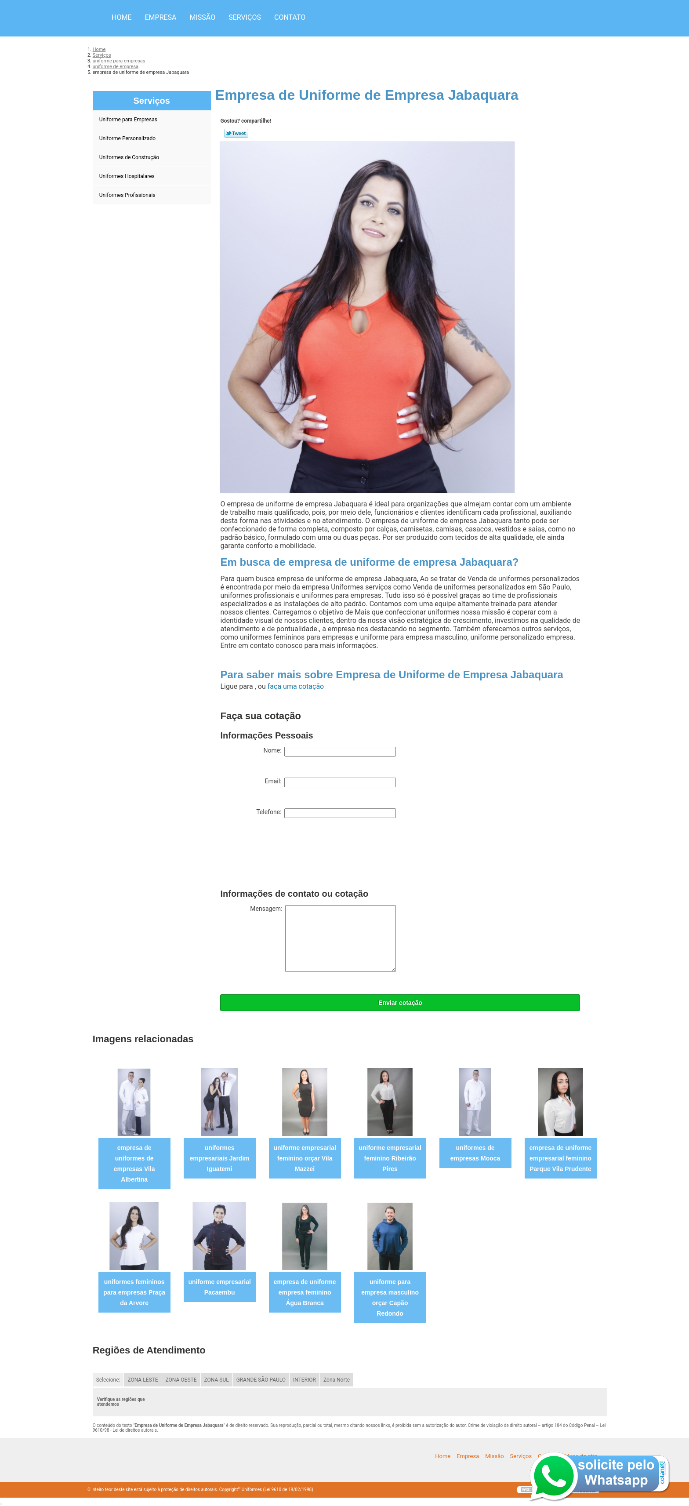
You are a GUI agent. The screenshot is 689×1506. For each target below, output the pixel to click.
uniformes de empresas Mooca (475, 1153)
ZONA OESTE (181, 1380)
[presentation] (287, 855)
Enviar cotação (400, 1002)
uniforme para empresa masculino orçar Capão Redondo (390, 1297)
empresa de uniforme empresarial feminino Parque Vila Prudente (560, 1158)
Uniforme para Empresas (129, 119)
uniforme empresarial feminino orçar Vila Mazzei (304, 1158)
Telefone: (326, 813)
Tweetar (236, 133)
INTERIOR (304, 1380)
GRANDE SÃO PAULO (261, 1380)
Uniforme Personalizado (128, 138)
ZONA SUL (216, 1380)
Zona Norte (336, 1380)
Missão (203, 17)
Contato (289, 17)
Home (121, 17)
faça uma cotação (296, 686)
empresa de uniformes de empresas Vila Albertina (134, 1163)
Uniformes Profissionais (128, 195)
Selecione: (108, 1380)
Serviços (244, 17)
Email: (330, 782)
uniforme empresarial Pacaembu (219, 1287)
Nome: (329, 752)
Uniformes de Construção (129, 157)
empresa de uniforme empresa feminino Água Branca (305, 1292)
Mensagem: (323, 938)
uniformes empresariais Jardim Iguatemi (220, 1158)
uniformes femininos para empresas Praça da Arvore (134, 1292)
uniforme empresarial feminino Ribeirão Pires (390, 1158)
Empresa (160, 17)
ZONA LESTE (142, 1380)
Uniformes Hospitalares (127, 176)
